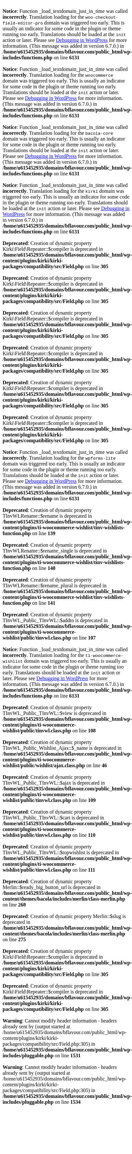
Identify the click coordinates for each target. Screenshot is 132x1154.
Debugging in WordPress (81, 40)
